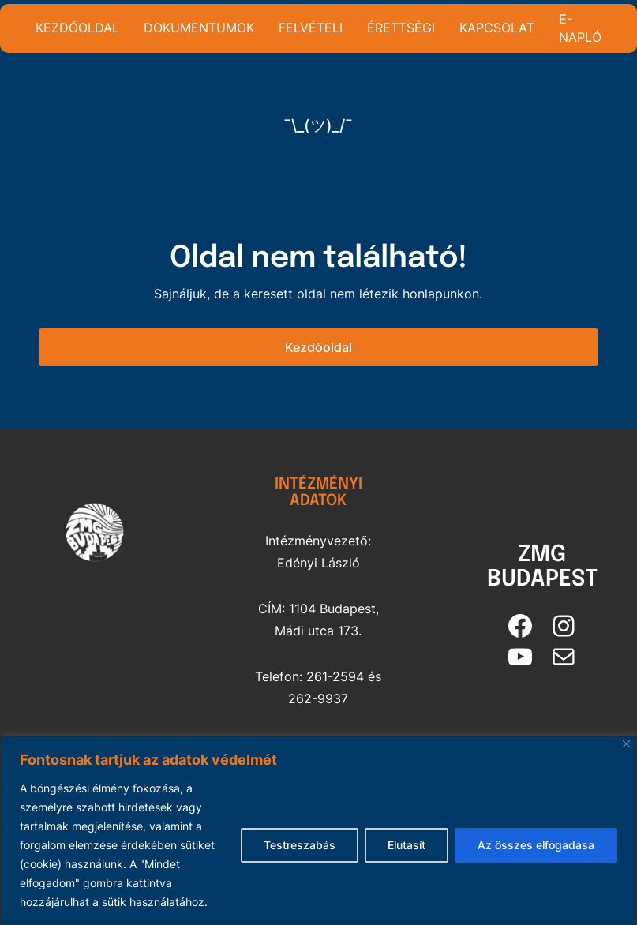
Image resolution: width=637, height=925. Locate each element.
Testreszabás (299, 845)
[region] (318, 830)
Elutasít (406, 845)
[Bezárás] (626, 743)
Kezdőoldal (318, 347)
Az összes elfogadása (536, 845)
